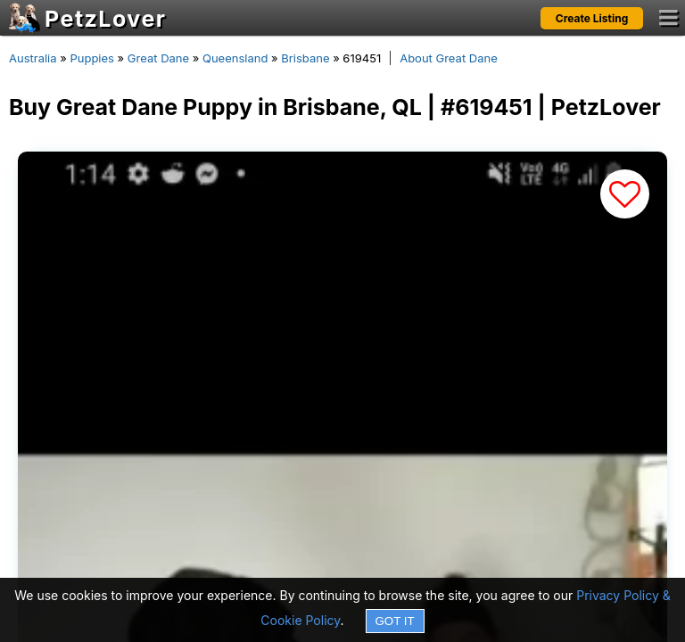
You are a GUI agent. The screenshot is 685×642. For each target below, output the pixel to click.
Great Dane (158, 58)
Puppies (92, 58)
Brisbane (305, 58)
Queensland (235, 58)
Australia (33, 58)
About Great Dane (449, 58)
